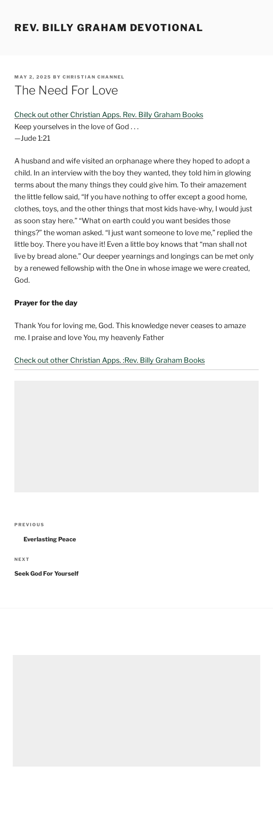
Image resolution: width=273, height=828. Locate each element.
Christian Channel (94, 77)
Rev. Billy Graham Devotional (108, 27)
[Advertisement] (136, 436)
